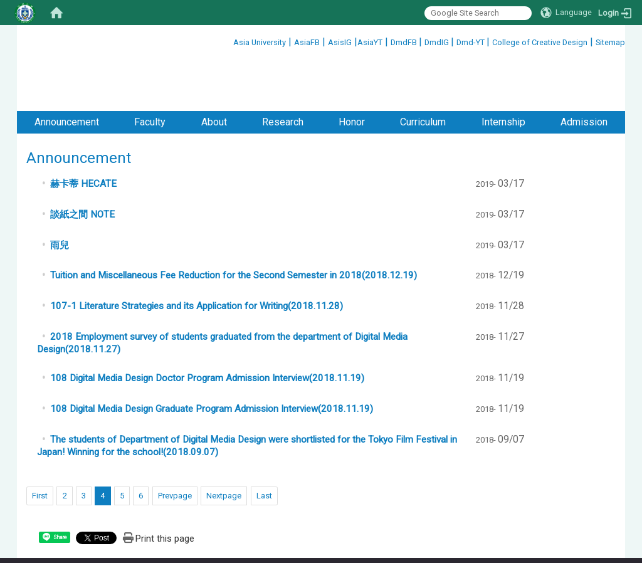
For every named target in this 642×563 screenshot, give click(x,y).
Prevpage (175, 444)
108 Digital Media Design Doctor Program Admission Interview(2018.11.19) (207, 326)
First (40, 444)
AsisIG (340, 42)
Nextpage (223, 444)
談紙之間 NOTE (82, 163)
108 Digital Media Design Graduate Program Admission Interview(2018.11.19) (211, 357)
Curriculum (423, 70)
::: (228, 40)
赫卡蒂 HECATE (83, 132)
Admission (584, 70)
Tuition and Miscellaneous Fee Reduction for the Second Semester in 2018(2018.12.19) (233, 223)
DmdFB (405, 42)
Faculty (150, 70)
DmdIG (437, 42)
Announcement (66, 70)
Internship (503, 70)
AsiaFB (307, 42)
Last (264, 444)
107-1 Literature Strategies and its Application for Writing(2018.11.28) (196, 254)
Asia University (259, 42)
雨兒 (59, 193)
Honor (352, 70)
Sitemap (610, 42)
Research (282, 70)
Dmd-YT (471, 42)
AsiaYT (369, 42)
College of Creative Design (539, 42)
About (214, 70)
